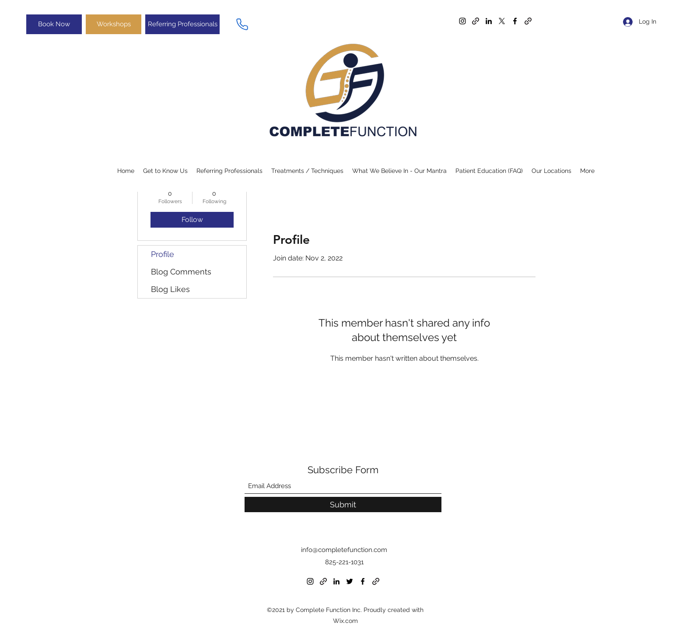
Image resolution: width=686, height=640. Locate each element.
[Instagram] (462, 21)
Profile (162, 254)
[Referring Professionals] (182, 24)
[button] (399, 171)
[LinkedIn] (488, 21)
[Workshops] (113, 24)
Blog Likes (170, 289)
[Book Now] (54, 24)
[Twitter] (501, 21)
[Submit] (343, 504)
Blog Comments (181, 271)
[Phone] (242, 24)
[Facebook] (515, 21)
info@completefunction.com (344, 550)
